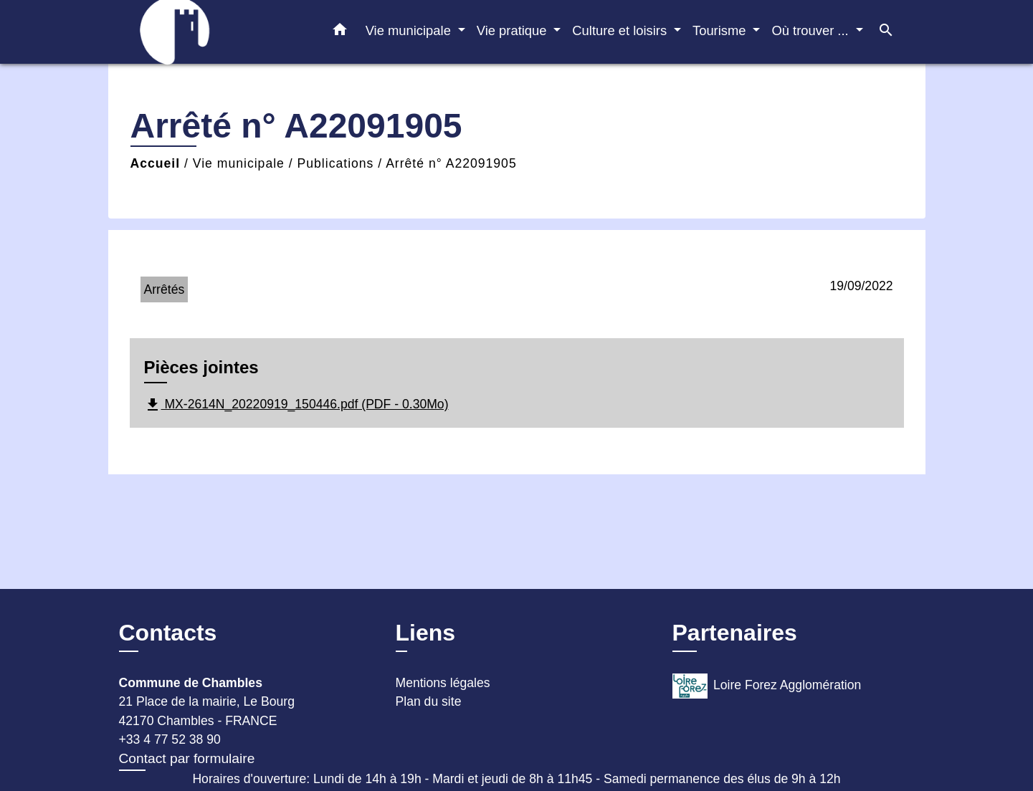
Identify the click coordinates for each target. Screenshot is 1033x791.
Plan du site (429, 701)
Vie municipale (239, 163)
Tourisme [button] (721, 30)
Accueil (155, 163)
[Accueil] (208, 32)
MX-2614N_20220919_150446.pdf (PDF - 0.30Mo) (296, 404)
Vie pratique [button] (514, 30)
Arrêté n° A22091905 (451, 163)
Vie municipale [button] (410, 30)
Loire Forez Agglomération (767, 686)
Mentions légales (443, 683)
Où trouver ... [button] (811, 30)
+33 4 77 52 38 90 (170, 739)
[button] (340, 32)
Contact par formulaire (187, 758)
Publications (335, 163)
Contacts (168, 633)
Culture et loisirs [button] (621, 30)
